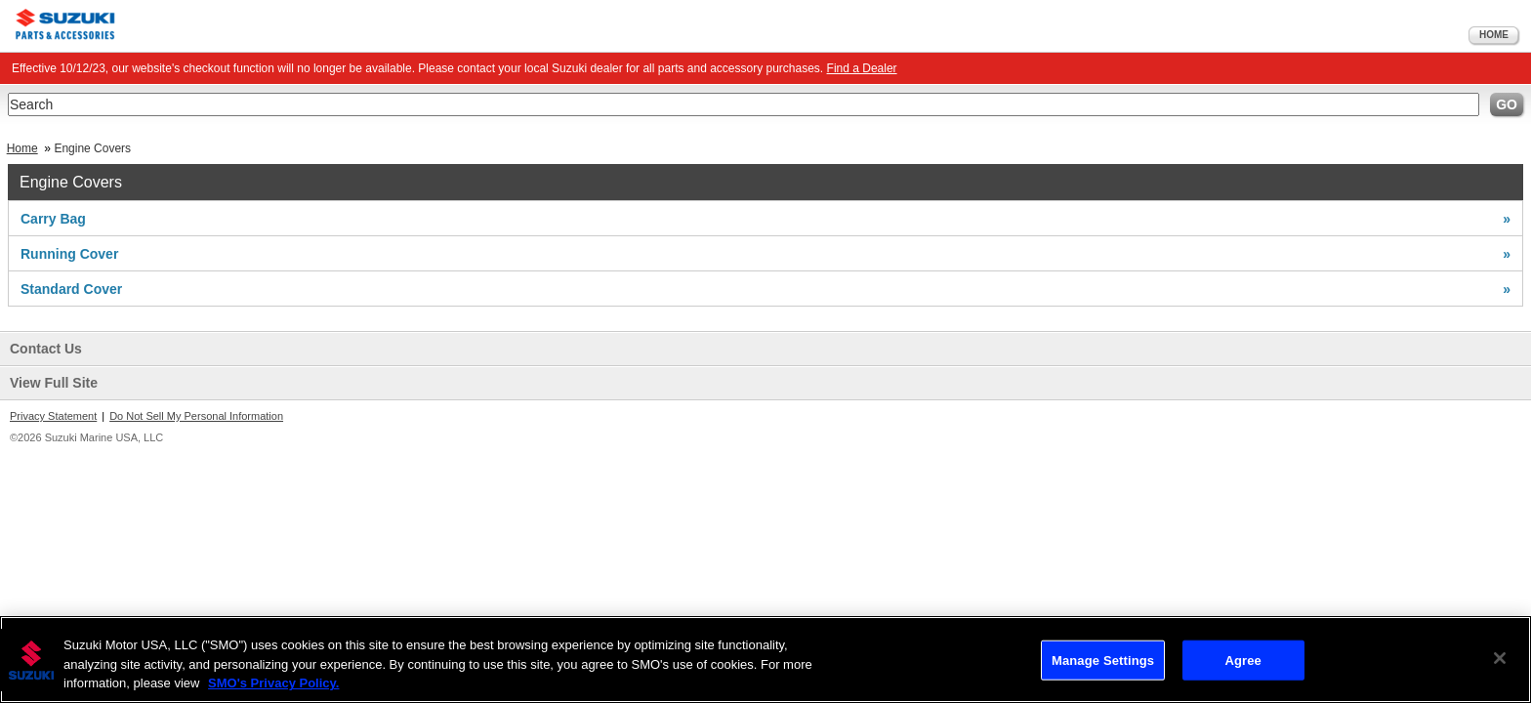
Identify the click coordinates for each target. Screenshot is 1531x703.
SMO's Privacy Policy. (273, 683)
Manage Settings (1103, 659)
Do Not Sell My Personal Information (196, 416)
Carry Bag (765, 219)
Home (1494, 34)
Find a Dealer (862, 68)
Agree (1243, 659)
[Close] (1499, 658)
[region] (765, 659)
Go (1506, 104)
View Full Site (54, 383)
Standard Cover (765, 289)
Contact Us (46, 348)
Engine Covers (92, 148)
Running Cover (765, 254)
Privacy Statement (53, 416)
